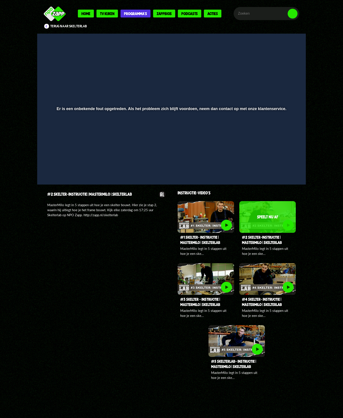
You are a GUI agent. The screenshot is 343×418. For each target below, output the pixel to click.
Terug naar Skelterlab (68, 26)
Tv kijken (107, 13)
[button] (54, 169)
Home (85, 13)
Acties (212, 13)
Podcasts (189, 13)
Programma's (135, 13)
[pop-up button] (279, 169)
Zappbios (164, 13)
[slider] (171, 160)
